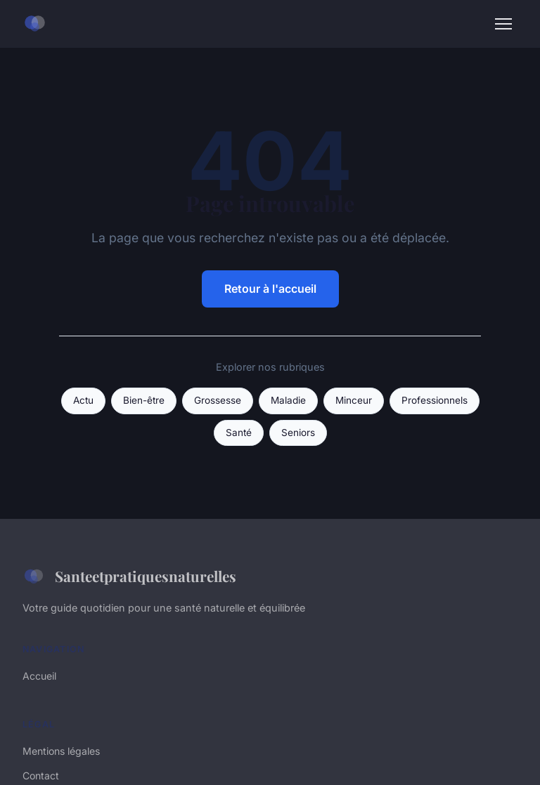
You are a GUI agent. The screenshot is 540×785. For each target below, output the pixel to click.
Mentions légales (61, 751)
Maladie (288, 400)
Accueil (39, 676)
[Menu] (503, 24)
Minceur (353, 400)
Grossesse (217, 400)
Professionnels (434, 400)
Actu (83, 400)
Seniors (298, 432)
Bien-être (144, 400)
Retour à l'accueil (270, 289)
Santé (239, 432)
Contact (40, 775)
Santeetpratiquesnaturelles (129, 576)
